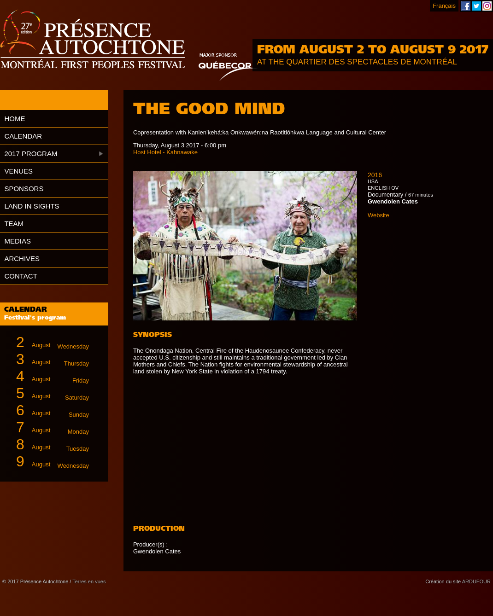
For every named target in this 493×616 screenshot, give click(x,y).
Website (378, 215)
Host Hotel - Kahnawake (165, 152)
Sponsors (23, 188)
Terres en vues (89, 581)
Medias (17, 241)
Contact (20, 276)
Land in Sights (31, 206)
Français (444, 5)
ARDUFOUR (476, 581)
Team (13, 223)
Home (14, 118)
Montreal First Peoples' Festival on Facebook (465, 6)
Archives (22, 258)
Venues (18, 171)
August (49, 342)
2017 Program (30, 153)
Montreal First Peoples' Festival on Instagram (487, 6)
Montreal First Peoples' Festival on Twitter (476, 6)
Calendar (23, 136)
